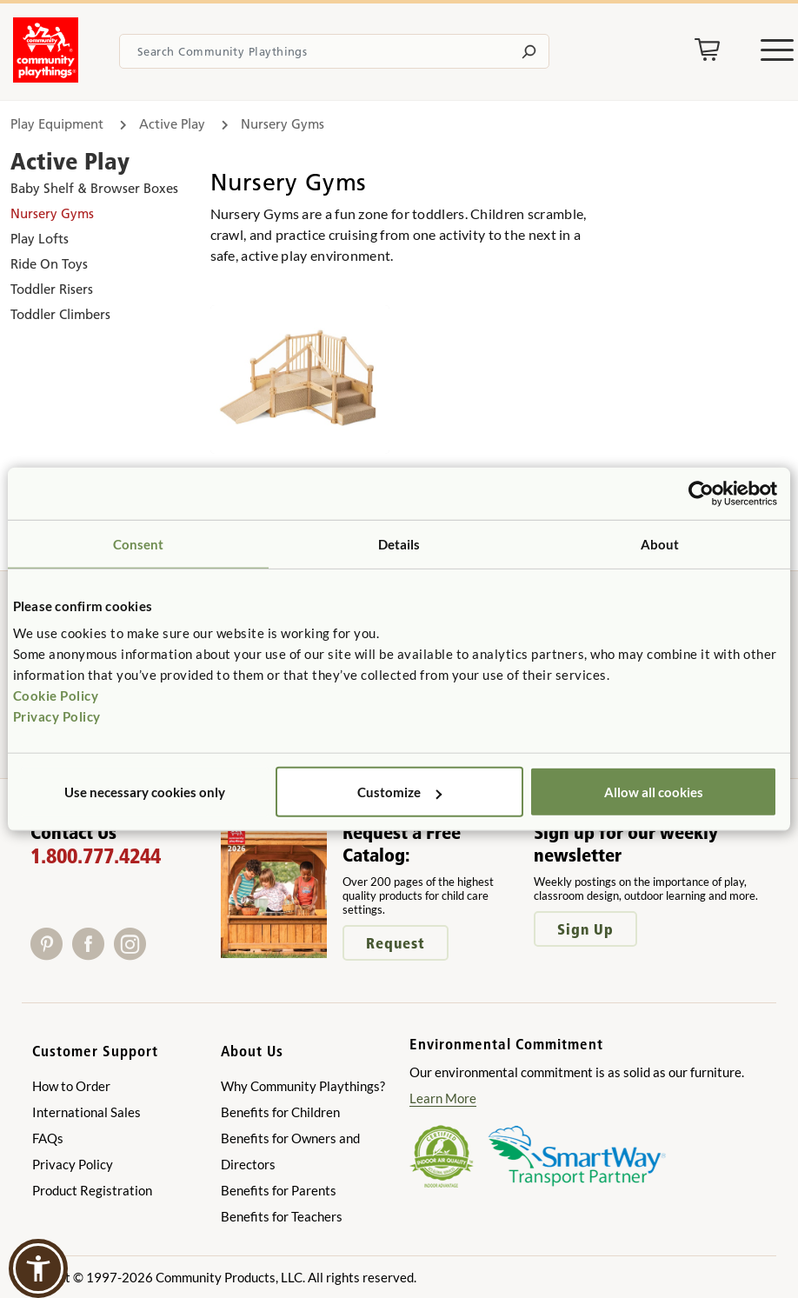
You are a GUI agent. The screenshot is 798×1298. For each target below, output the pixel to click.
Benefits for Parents (278, 1190)
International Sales (86, 1112)
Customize (399, 792)
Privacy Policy (57, 716)
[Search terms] (334, 51)
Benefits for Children (280, 1112)
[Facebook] (93, 954)
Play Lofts (39, 238)
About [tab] (660, 543)
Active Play (172, 124)
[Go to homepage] (45, 77)
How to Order (71, 1086)
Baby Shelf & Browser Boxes (94, 188)
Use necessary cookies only (144, 792)
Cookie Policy (56, 695)
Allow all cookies (653, 792)
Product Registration (92, 1190)
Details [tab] (399, 543)
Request (395, 943)
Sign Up (585, 929)
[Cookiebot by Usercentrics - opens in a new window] (701, 493)
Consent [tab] (138, 543)
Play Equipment (56, 124)
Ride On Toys (49, 264)
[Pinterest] (51, 954)
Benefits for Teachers (281, 1216)
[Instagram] (133, 954)
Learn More (442, 1098)
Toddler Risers (51, 289)
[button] (38, 1268)
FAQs (47, 1138)
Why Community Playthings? (303, 1086)
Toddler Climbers (60, 314)
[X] (156, 954)
